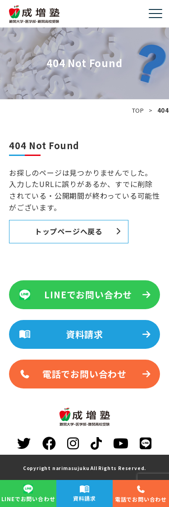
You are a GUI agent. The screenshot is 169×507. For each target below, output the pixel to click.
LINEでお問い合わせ (85, 294)
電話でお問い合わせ (85, 373)
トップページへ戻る (69, 231)
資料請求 (85, 334)
